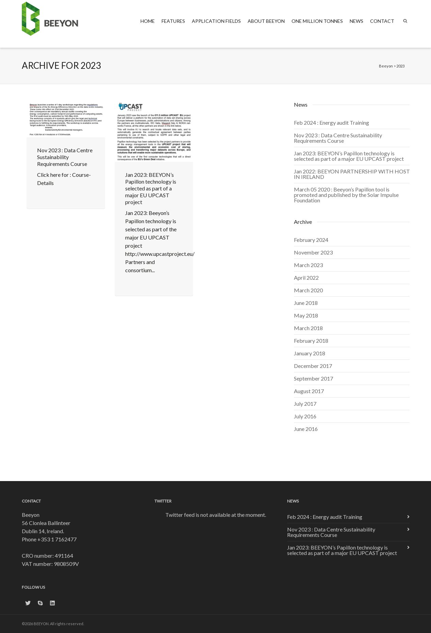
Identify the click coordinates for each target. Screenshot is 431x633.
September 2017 (313, 378)
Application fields (216, 21)
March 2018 (308, 328)
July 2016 (305, 416)
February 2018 (311, 340)
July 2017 (305, 403)
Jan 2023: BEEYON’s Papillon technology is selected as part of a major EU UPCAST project (150, 188)
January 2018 (309, 353)
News (356, 21)
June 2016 (306, 429)
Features (173, 21)
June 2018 (306, 302)
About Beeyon (266, 21)
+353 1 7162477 (57, 539)
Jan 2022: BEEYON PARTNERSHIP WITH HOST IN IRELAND (352, 174)
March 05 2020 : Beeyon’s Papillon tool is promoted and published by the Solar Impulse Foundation (346, 194)
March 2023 (308, 265)
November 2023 (313, 252)
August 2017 (309, 391)
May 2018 (306, 315)
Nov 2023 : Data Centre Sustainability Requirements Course (65, 157)
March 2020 (308, 290)
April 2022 (306, 277)
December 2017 (313, 365)
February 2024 (311, 239)
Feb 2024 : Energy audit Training (331, 122)
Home (147, 21)
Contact (382, 21)
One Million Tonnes (317, 21)
